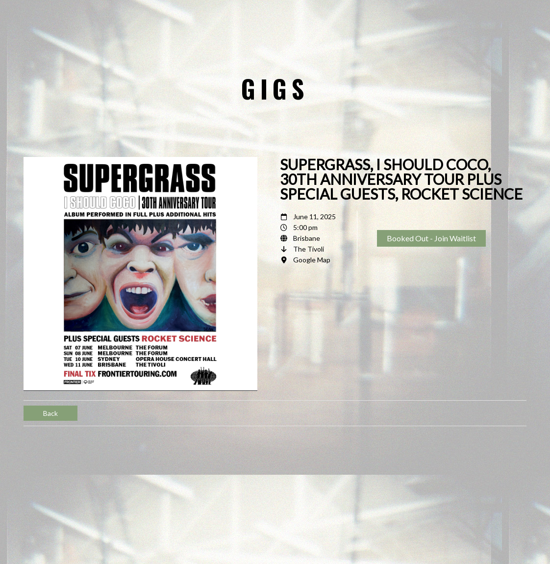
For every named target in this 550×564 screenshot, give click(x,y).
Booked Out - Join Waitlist (431, 238)
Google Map (311, 260)
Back (50, 413)
